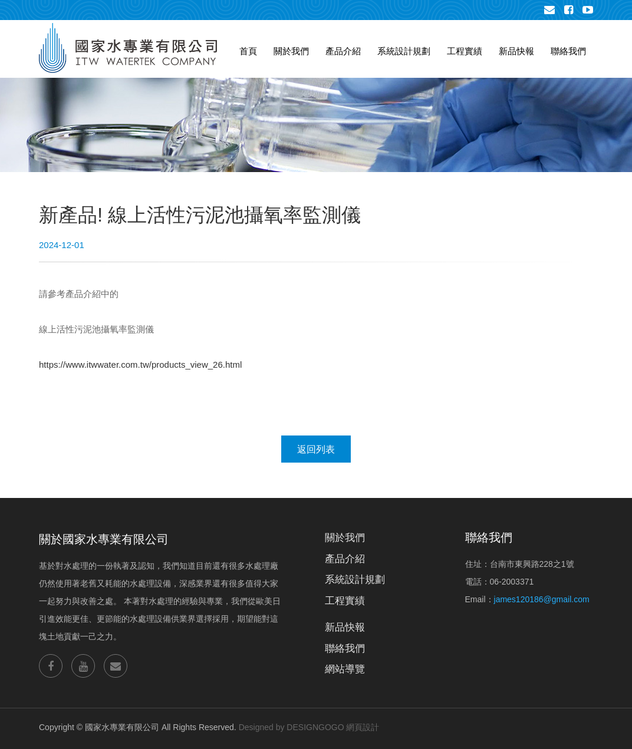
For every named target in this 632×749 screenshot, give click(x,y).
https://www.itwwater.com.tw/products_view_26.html (140, 364)
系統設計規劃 (403, 51)
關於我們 (291, 51)
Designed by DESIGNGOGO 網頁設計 (309, 727)
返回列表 (316, 449)
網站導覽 (345, 669)
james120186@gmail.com (542, 599)
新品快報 (516, 51)
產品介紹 (343, 51)
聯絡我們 (568, 51)
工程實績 (464, 51)
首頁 (248, 51)
